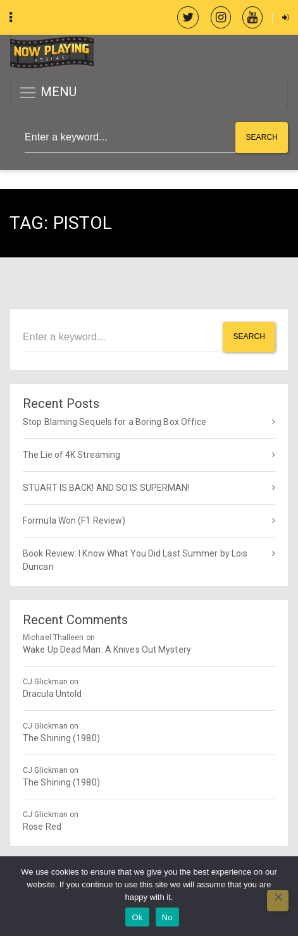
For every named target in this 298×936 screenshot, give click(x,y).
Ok (137, 917)
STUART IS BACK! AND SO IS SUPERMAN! (106, 488)
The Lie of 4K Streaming (71, 455)
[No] (278, 900)
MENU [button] (47, 93)
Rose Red (42, 827)
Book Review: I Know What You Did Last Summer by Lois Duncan (135, 560)
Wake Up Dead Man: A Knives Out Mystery (107, 649)
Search (261, 137)
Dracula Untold (52, 694)
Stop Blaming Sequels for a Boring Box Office (114, 422)
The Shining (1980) (61, 738)
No (167, 917)
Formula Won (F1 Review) (74, 520)
